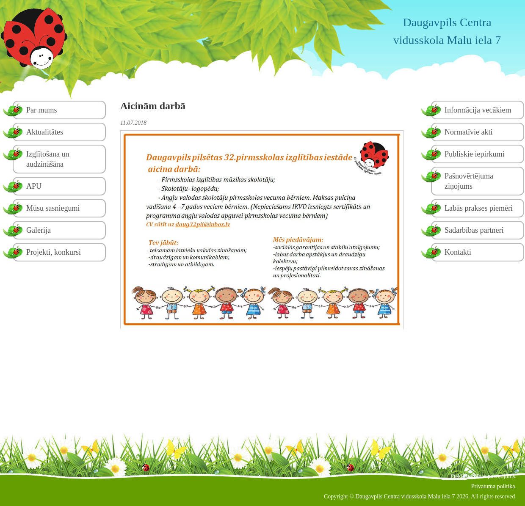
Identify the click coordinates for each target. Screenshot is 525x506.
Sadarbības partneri (474, 230)
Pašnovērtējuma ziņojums (469, 181)
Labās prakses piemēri (479, 208)
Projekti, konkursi (53, 252)
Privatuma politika (493, 486)
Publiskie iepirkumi (475, 154)
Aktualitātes (44, 132)
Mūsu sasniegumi (53, 208)
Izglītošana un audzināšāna (47, 159)
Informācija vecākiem (478, 110)
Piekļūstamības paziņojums (482, 476)
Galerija (38, 230)
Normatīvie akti (468, 132)
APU (33, 186)
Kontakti (458, 252)
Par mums (41, 110)
